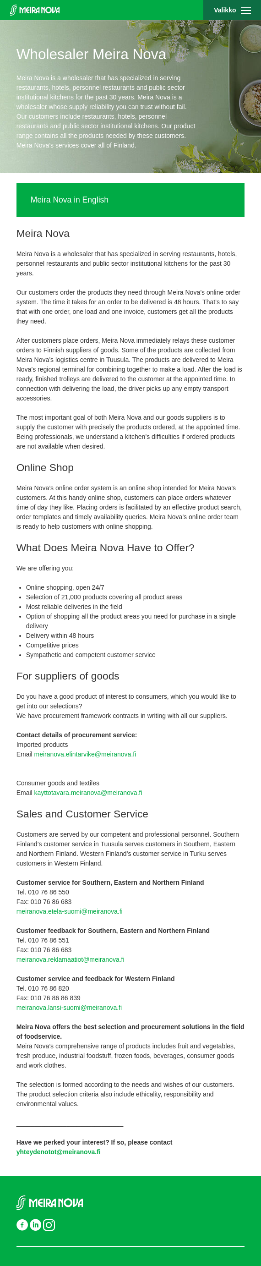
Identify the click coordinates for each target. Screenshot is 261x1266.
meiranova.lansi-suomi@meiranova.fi (69, 1007)
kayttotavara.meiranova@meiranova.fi (88, 792)
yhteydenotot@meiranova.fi (58, 1152)
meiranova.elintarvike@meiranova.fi (85, 754)
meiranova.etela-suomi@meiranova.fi (70, 911)
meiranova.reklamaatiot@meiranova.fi (70, 959)
